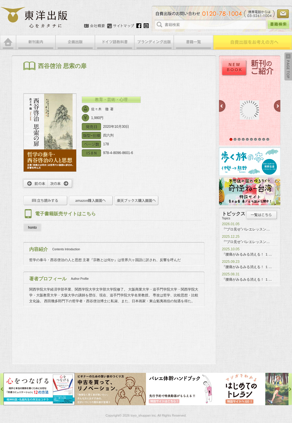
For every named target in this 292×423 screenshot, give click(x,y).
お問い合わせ (283, 13)
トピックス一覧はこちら (261, 215)
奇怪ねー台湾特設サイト (249, 191)
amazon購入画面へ (91, 200)
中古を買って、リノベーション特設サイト (110, 389)
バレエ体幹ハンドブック (181, 389)
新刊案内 (35, 42)
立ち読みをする (45, 200)
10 (268, 139)
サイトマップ (120, 26)
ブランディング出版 (154, 42)
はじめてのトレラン (252, 389)
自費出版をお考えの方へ (252, 42)
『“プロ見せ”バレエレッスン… (246, 229)
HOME (8, 42)
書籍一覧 (193, 42)
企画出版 (75, 42)
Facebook (138, 25)
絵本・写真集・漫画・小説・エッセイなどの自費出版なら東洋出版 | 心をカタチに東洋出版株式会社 (34, 17)
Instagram (146, 25)
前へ (35, 183)
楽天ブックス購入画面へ (136, 200)
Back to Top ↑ (288, 66)
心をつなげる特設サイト (39, 389)
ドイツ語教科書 (114, 42)
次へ (61, 183)
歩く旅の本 (249, 162)
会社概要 (94, 26)
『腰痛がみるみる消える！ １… (247, 254)
